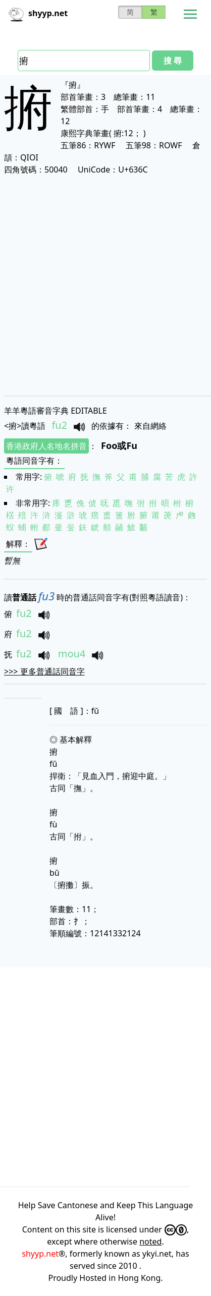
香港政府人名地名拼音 (46, 446)
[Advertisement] (105, 285)
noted (150, 1241)
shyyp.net (40, 1253)
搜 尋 (173, 60)
